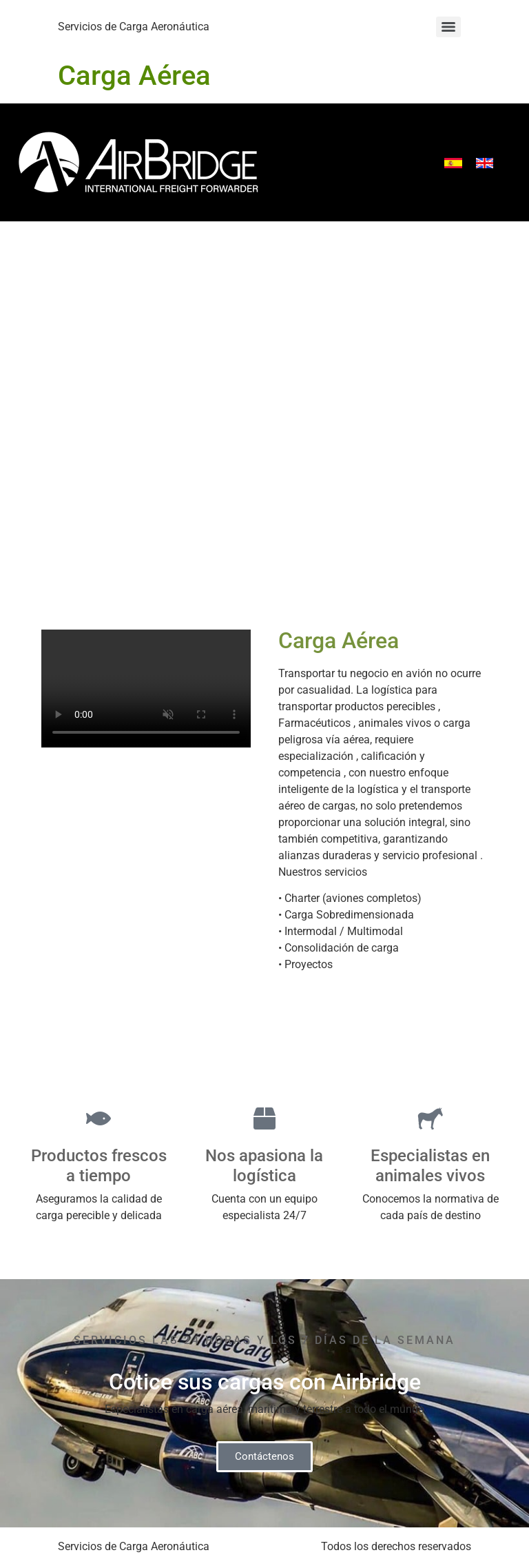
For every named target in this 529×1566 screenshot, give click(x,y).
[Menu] (448, 27)
